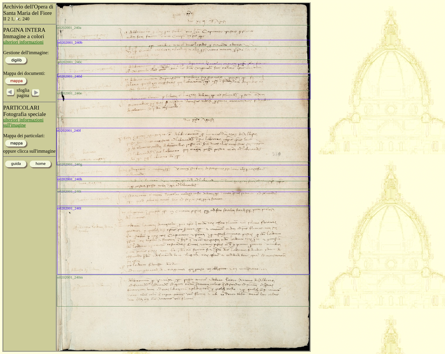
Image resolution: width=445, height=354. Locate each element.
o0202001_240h (69, 179)
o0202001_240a (69, 27)
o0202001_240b (70, 42)
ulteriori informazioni (23, 42)
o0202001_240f (69, 130)
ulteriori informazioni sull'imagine (23, 122)
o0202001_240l (69, 208)
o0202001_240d (69, 76)
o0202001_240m (70, 277)
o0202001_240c (70, 62)
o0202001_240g (69, 164)
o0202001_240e (69, 93)
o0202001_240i (69, 191)
